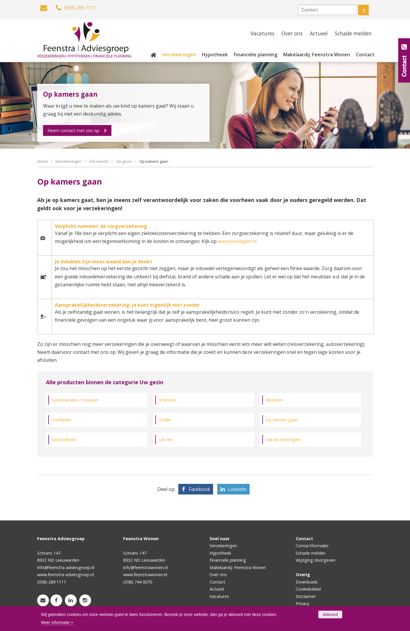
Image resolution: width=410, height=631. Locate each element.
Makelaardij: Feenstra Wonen (238, 567)
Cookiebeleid (308, 589)
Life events (98, 161)
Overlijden (61, 420)
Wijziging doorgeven (315, 560)
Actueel (217, 589)
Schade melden (310, 553)
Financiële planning (228, 560)
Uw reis (166, 439)
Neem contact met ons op (74, 130)
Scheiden (167, 400)
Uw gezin (124, 161)
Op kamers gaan (282, 420)
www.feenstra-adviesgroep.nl (65, 574)
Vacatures (219, 596)
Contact (217, 582)
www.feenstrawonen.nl (145, 574)
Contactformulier (312, 545)
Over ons (218, 574)
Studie (165, 420)
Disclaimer (306, 596)
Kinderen (274, 400)
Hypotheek (220, 553)
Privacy (302, 603)
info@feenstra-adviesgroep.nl (65, 567)
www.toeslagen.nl (237, 241)
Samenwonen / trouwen (75, 400)
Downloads (307, 582)
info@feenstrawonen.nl (145, 567)
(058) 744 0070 (137, 582)
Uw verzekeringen (283, 439)
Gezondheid (63, 439)
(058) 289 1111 (51, 582)
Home (42, 161)
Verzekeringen (68, 161)
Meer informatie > (57, 622)
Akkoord (330, 614)
